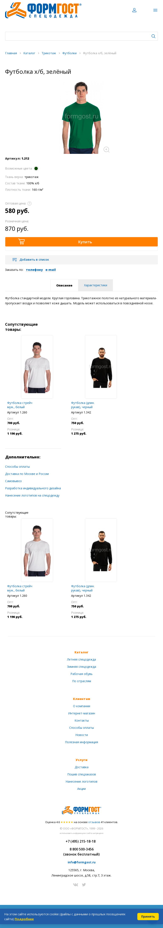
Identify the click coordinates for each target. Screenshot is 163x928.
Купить (85, 241)
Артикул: (13, 158)
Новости (81, 735)
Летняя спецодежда (81, 659)
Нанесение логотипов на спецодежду (32, 495)
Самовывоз (13, 481)
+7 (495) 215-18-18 (81, 841)
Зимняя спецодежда (81, 667)
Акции (81, 789)
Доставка (82, 767)
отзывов (94, 822)
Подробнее (24, 919)
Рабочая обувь (81, 674)
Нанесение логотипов (81, 781)
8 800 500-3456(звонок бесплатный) (81, 852)
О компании (81, 706)
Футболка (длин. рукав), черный (82, 405)
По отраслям (81, 681)
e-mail (50, 270)
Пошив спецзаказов (81, 774)
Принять (148, 916)
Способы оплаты (17, 467)
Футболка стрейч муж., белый (19, 405)
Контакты (81, 720)
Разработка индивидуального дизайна (33, 488)
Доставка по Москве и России (27, 474)
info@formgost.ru (82, 862)
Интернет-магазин (81, 713)
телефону (34, 270)
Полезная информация (81, 742)
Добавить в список (34, 259)
